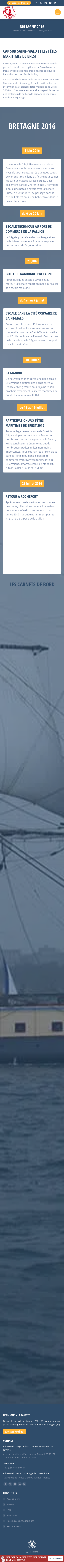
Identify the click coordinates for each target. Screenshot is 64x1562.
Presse (10, 1504)
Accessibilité (13, 1498)
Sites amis (12, 1515)
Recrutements (14, 1526)
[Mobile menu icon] (58, 12)
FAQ (9, 1509)
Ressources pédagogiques (20, 1520)
